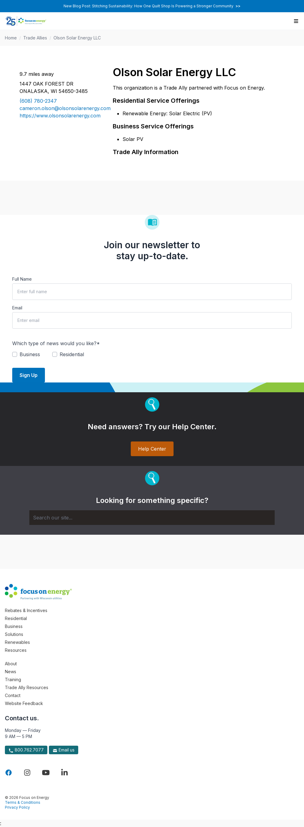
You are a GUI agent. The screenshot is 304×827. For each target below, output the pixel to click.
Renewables (17, 642)
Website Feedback (24, 703)
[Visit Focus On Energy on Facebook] (8, 772)
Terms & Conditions (22, 802)
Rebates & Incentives (26, 610)
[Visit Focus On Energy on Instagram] (27, 772)
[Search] (152, 517)
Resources (16, 650)
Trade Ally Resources (26, 687)
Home (11, 37)
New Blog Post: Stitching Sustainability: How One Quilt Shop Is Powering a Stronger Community (152, 6)
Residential (16, 618)
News (10, 671)
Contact (12, 695)
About (11, 663)
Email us (64, 750)
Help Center (152, 449)
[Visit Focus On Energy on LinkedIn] (64, 772)
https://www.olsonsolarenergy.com (59, 116)
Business (14, 626)
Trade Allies (35, 37)
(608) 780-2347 (38, 101)
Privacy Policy (17, 807)
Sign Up (29, 375)
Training (13, 679)
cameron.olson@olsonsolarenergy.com (59, 108)
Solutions (14, 634)
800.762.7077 (26, 750)
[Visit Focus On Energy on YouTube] (45, 772)
